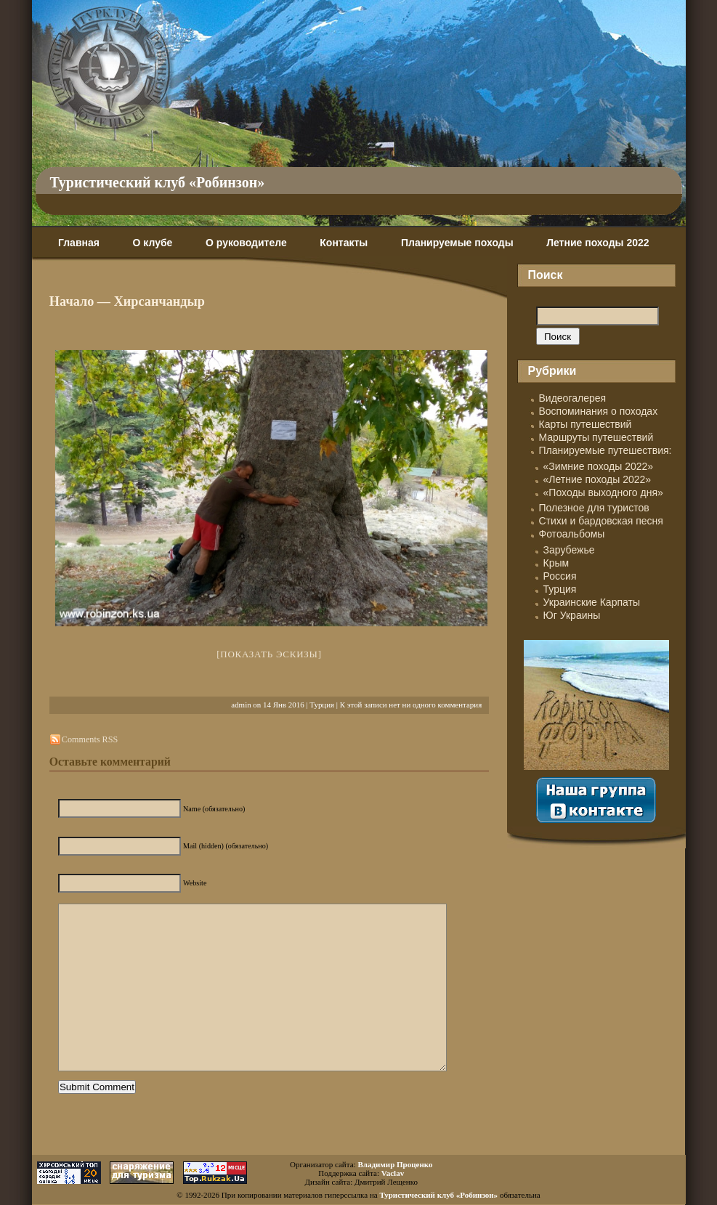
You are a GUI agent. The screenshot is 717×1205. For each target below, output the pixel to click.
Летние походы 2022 (597, 242)
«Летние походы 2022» (597, 479)
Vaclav (392, 1173)
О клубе (153, 242)
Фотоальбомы (572, 534)
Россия (560, 576)
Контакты (344, 242)
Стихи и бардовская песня (601, 521)
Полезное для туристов (594, 508)
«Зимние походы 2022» (598, 466)
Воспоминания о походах (598, 411)
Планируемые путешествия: (605, 450)
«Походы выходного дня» (603, 492)
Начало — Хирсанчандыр (127, 301)
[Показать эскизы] (269, 654)
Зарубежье (569, 550)
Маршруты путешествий (596, 437)
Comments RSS (90, 739)
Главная (79, 242)
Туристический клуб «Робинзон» (157, 182)
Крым (556, 563)
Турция (321, 704)
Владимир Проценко (394, 1164)
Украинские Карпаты (591, 602)
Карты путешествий (585, 424)
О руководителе (246, 242)
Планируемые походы (457, 242)
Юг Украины (572, 615)
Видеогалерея (573, 398)
